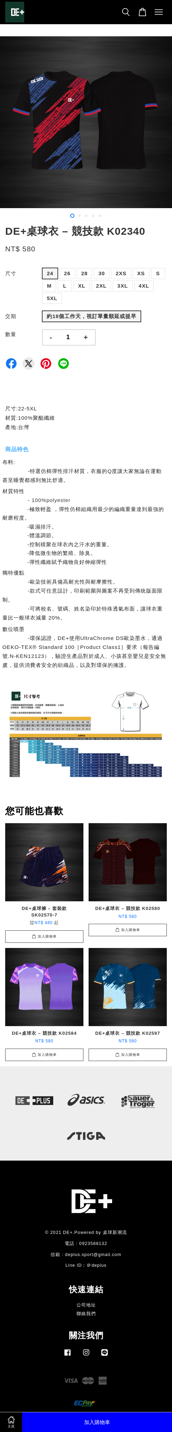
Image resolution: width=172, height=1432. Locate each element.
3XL (122, 286)
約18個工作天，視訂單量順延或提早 (91, 316)
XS (141, 273)
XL (81, 286)
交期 (10, 316)
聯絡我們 (86, 1313)
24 (50, 273)
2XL (101, 286)
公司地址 (86, 1305)
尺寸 (10, 273)
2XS (121, 273)
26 (67, 273)
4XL (144, 286)
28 (84, 273)
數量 (10, 334)
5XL (52, 298)
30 (101, 273)
